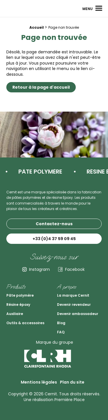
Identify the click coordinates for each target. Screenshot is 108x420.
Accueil (36, 27)
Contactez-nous (54, 224)
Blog (61, 322)
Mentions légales (39, 382)
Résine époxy (18, 304)
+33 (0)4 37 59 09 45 (54, 239)
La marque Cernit (73, 295)
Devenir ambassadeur (77, 313)
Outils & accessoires (25, 322)
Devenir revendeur (74, 304)
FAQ (61, 332)
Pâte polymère (20, 295)
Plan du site (72, 382)
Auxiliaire (14, 313)
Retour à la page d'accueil (41, 87)
